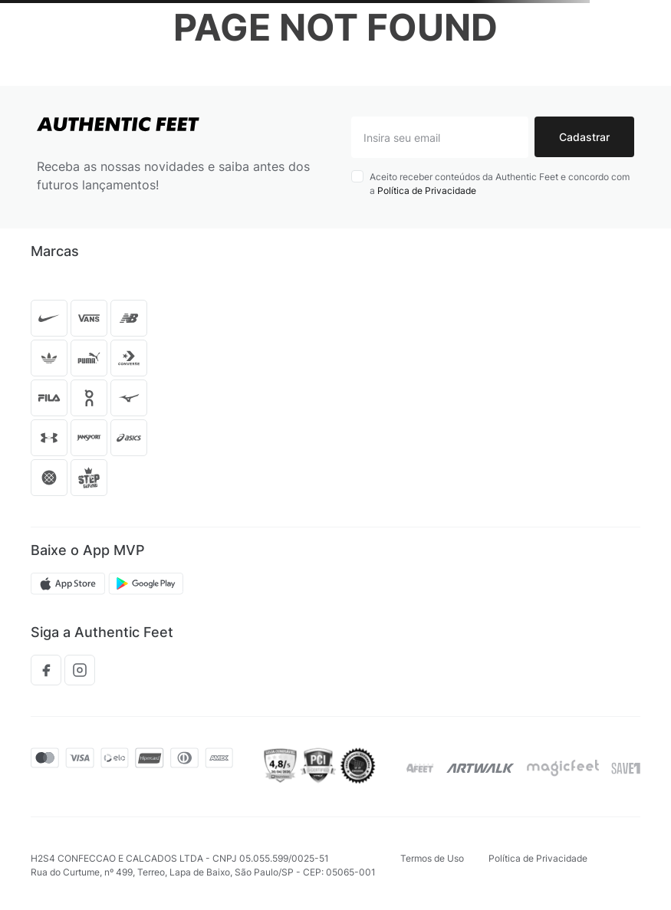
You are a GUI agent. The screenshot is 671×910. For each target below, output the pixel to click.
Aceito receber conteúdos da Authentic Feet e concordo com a (500, 183)
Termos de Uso (432, 858)
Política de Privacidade (426, 190)
